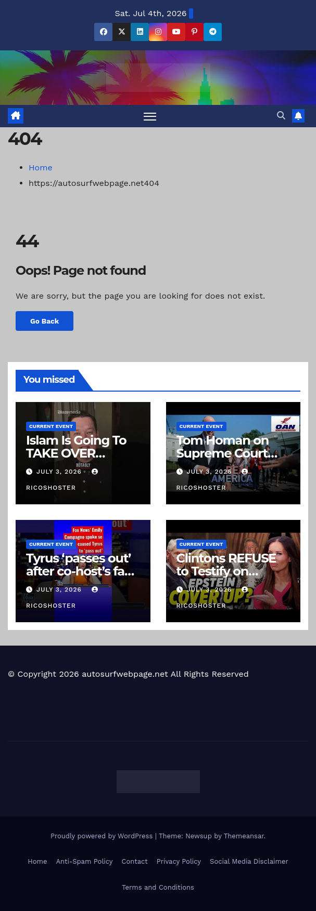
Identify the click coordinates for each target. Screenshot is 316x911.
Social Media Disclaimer (249, 861)
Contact (135, 861)
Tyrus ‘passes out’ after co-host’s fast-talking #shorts (83, 571)
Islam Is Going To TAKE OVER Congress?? (76, 453)
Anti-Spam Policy (84, 861)
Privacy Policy (179, 861)
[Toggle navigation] (150, 116)
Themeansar (244, 836)
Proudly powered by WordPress (102, 836)
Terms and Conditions (158, 887)
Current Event (51, 426)
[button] (281, 115)
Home (41, 167)
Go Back (44, 321)
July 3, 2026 (60, 471)
